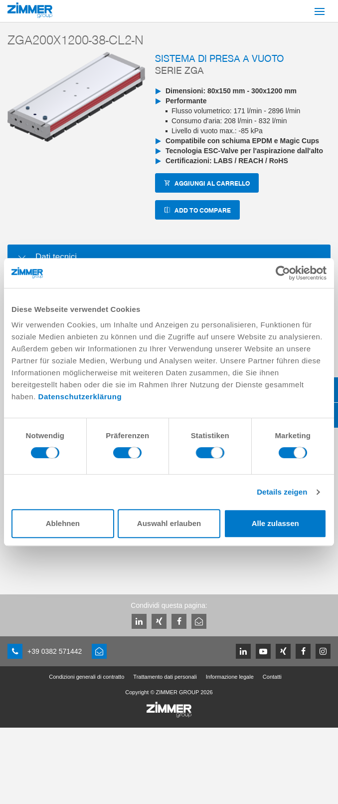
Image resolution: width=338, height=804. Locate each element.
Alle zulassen (275, 523)
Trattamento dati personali (164, 677)
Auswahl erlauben (169, 523)
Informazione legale (230, 677)
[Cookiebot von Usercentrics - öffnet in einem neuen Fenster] (283, 273)
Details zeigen (282, 492)
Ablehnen (63, 523)
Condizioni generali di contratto (86, 677)
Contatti (272, 677)
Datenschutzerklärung (80, 396)
